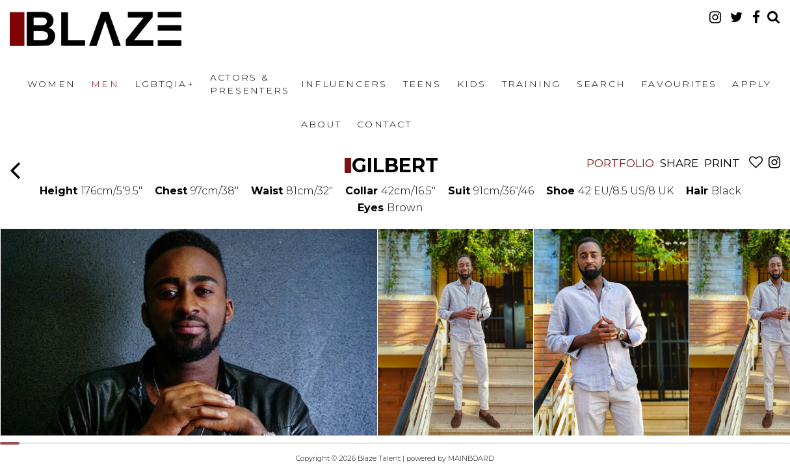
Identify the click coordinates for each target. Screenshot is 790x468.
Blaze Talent (95, 29)
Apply (751, 84)
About (321, 124)
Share (679, 163)
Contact (384, 124)
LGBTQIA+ (164, 84)
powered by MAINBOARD (450, 458)
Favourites (679, 84)
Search (601, 84)
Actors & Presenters (249, 84)
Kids (471, 84)
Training (531, 84)
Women (51, 84)
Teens (422, 84)
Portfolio (620, 163)
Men (105, 84)
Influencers (344, 84)
